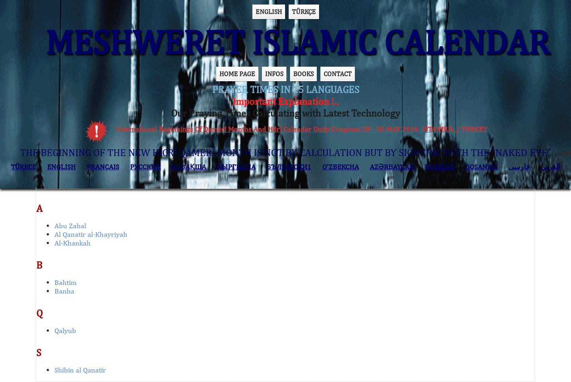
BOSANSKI (481, 166)
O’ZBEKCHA (340, 166)
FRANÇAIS (103, 166)
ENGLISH (269, 11)
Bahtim (65, 282)
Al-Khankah (72, 243)
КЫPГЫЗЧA (236, 166)
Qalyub (65, 330)
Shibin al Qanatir (80, 370)
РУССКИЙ (145, 166)
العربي (550, 166)
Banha (64, 291)
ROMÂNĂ (439, 166)
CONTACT (338, 74)
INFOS (274, 74)
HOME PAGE (237, 74)
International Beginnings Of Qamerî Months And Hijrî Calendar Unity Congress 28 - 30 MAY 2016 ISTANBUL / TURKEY (301, 129)
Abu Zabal (70, 225)
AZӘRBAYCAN (392, 166)
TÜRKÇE (304, 11)
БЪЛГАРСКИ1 (288, 166)
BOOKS (303, 74)
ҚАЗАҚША (189, 166)
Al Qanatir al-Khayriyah (90, 234)
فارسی (519, 166)
